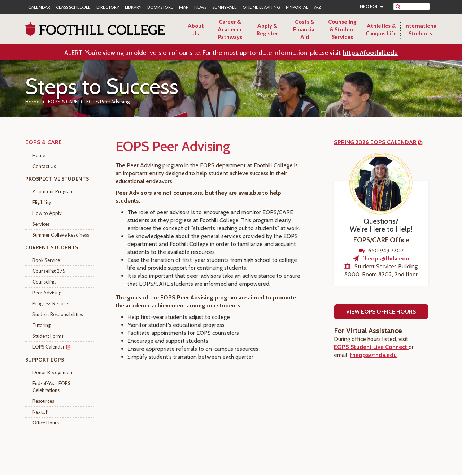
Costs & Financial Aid (304, 29)
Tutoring (41, 325)
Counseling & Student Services (342, 29)
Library (133, 7)
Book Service (46, 260)
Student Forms (48, 336)
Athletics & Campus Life (381, 29)
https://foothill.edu (370, 53)
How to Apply (47, 213)
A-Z (317, 7)
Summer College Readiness (60, 235)
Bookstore (160, 7)
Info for (369, 6)
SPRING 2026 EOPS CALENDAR (375, 142)
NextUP (40, 412)
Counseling (44, 282)
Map (183, 7)
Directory (107, 7)
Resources (43, 401)
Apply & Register (267, 29)
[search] (416, 6)
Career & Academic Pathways (230, 29)
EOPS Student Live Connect (371, 347)
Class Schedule (73, 7)
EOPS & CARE (63, 101)
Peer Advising (46, 292)
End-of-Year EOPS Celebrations (51, 386)
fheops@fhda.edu (385, 258)
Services (41, 224)
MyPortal (297, 7)
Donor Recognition (52, 372)
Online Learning (261, 7)
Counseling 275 (48, 271)
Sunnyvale (224, 7)
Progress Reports (50, 303)
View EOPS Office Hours (381, 311)
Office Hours (45, 423)
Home (32, 101)
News (200, 7)
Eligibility (41, 202)
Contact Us (44, 166)
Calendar (39, 7)
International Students (421, 29)
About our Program (53, 191)
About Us (196, 29)
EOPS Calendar (48, 347)
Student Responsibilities (57, 314)
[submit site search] (397, 6)
